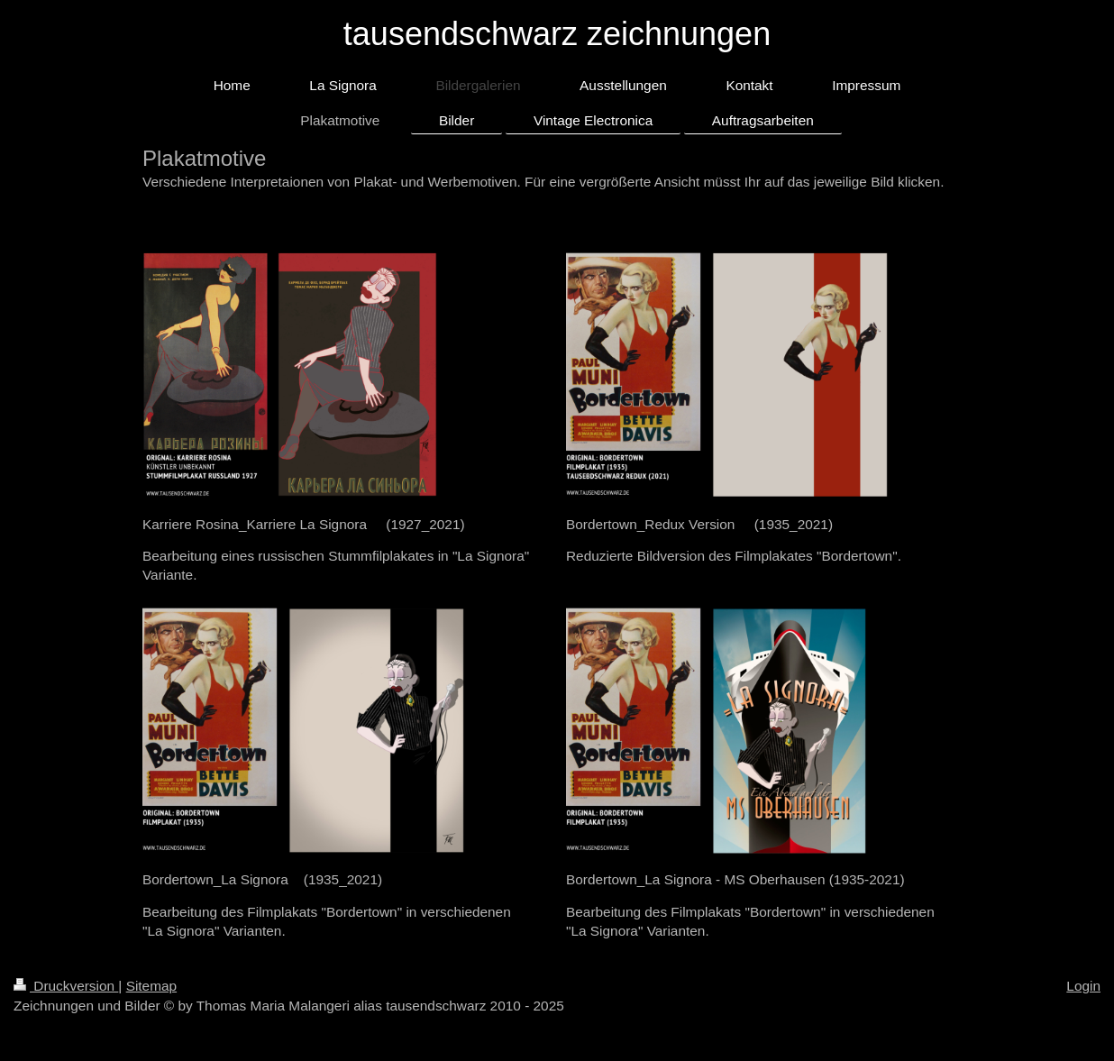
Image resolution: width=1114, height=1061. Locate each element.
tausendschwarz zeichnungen (557, 33)
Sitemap (151, 985)
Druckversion (66, 985)
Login (1083, 985)
